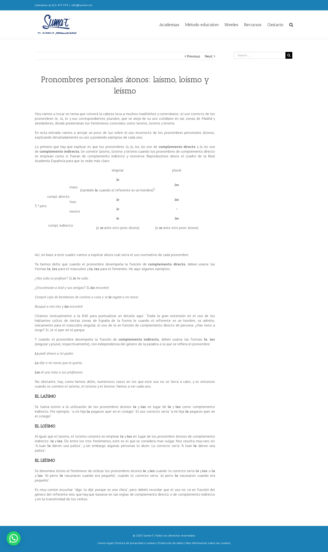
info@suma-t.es (81, 5)
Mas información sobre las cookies (208, 543)
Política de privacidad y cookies (135, 543)
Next (209, 56)
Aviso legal (106, 543)
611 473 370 (60, 5)
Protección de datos (171, 543)
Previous (193, 56)
